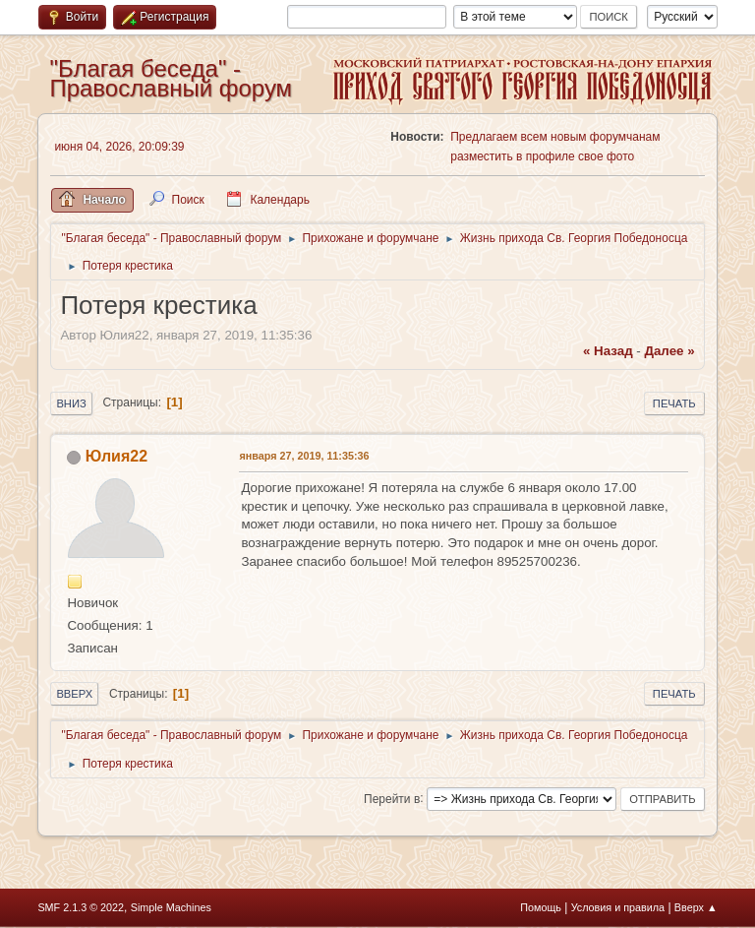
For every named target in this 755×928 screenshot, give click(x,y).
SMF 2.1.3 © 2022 (80, 907)
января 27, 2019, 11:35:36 (304, 456)
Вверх (74, 694)
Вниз (71, 403)
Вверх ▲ (696, 907)
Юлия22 (116, 456)
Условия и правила (618, 907)
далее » (669, 350)
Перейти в (392, 798)
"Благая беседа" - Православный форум (170, 78)
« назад (608, 350)
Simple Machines (171, 907)
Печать (674, 403)
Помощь (540, 907)
